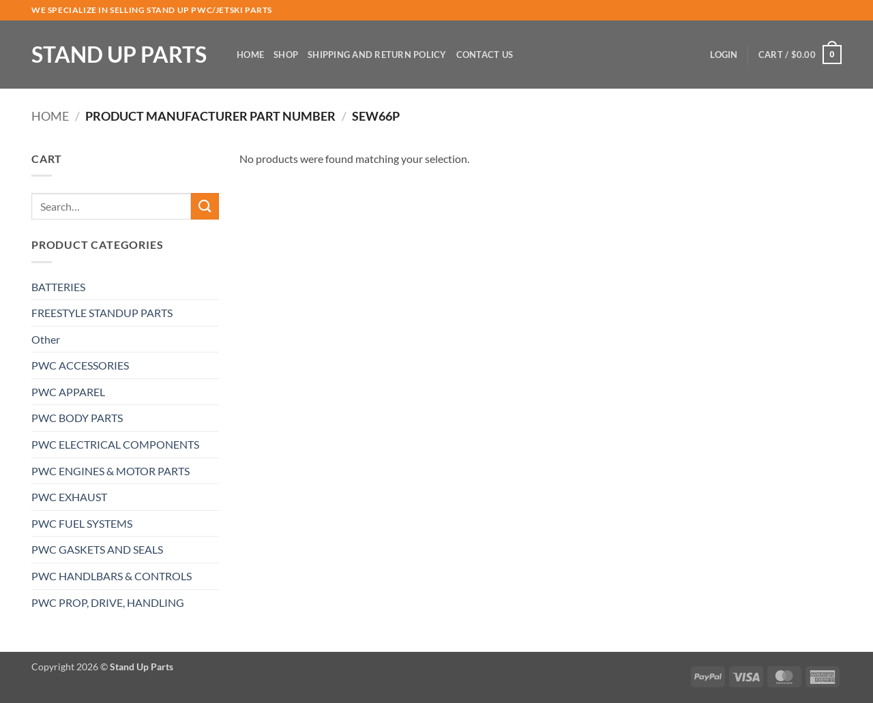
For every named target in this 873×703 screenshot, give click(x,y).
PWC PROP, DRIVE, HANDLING (107, 602)
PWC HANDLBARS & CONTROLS (111, 575)
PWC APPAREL (68, 391)
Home (250, 54)
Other (45, 339)
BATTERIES (58, 286)
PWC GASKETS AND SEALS (97, 549)
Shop (285, 54)
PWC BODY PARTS (77, 417)
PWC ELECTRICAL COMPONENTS (115, 444)
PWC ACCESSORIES (80, 365)
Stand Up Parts (119, 54)
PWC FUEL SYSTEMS (81, 523)
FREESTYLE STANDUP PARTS (102, 312)
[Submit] (204, 206)
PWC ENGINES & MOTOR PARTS (110, 470)
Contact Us (485, 54)
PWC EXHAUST (69, 496)
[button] (723, 54)
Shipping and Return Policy (377, 54)
